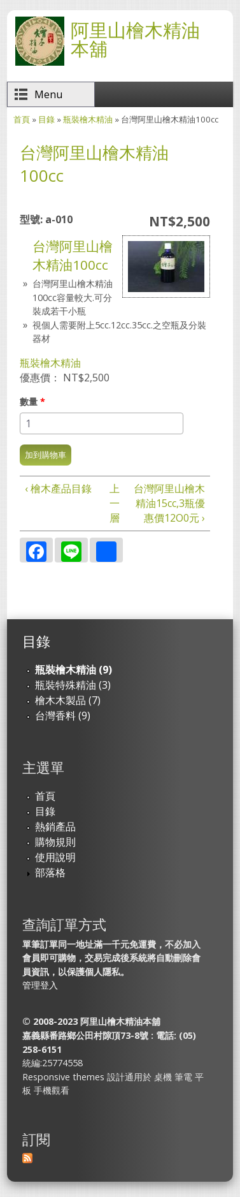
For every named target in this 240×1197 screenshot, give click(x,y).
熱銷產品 (55, 826)
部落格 (50, 872)
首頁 (21, 119)
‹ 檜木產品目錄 (58, 488)
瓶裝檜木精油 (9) (73, 670)
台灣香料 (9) (62, 716)
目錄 (46, 119)
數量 (32, 401)
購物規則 (55, 842)
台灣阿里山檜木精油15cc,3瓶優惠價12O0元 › (169, 503)
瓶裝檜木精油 (88, 119)
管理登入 (40, 985)
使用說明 (55, 857)
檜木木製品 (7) (68, 700)
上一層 (112, 503)
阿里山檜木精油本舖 (135, 39)
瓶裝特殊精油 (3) (73, 685)
